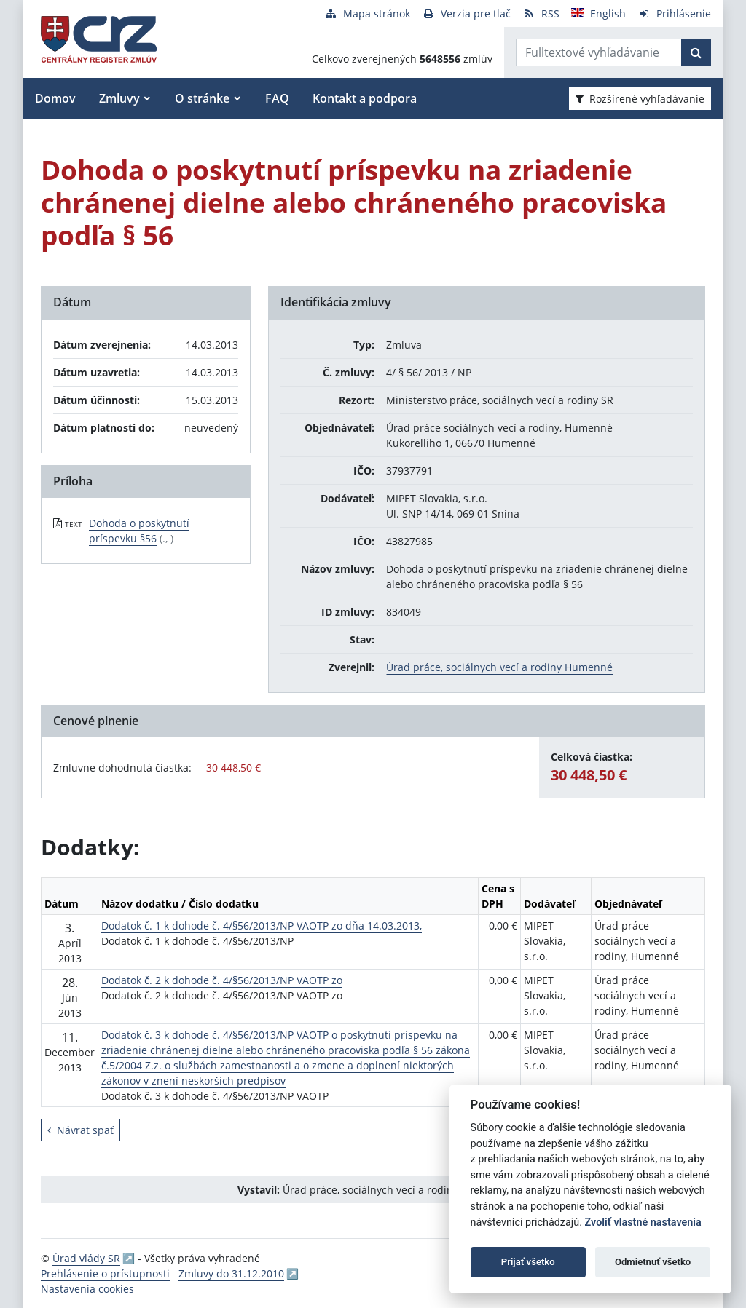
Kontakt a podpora (365, 98)
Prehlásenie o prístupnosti (105, 1273)
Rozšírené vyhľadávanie (640, 99)
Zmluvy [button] (119, 98)
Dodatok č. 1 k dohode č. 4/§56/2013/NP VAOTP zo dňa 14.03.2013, (261, 925)
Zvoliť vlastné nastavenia (643, 1222)
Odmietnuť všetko (653, 1261)
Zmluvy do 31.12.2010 (231, 1273)
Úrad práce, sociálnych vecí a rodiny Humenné (499, 667)
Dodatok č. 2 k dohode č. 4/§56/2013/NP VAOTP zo (221, 980)
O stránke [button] (202, 98)
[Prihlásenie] (674, 13)
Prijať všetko (528, 1261)
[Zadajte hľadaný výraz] (599, 52)
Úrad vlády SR (86, 1258)
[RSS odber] (541, 13)
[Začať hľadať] (696, 52)
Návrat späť (80, 1130)
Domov (55, 98)
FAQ (277, 98)
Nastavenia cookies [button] (87, 1289)
